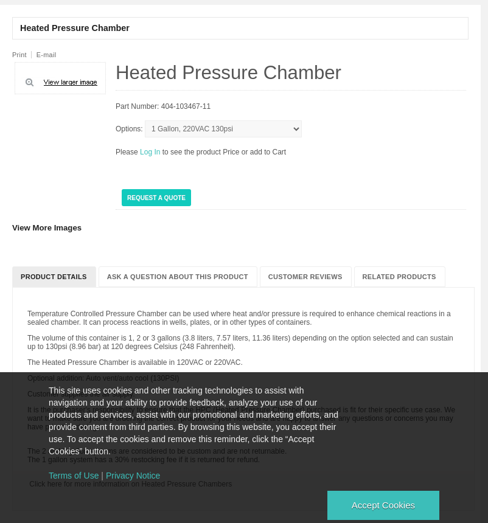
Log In (151, 152)
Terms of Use (74, 475)
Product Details (54, 276)
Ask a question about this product (177, 276)
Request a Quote (156, 198)
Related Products (399, 276)
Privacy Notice (133, 475)
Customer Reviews (305, 276)
